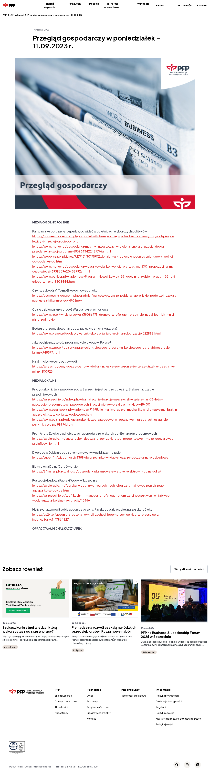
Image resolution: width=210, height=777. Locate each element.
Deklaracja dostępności (169, 701)
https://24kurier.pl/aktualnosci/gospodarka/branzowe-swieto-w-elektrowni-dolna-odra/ (96, 471)
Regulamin (161, 707)
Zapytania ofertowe (98, 707)
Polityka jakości (164, 724)
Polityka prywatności (167, 695)
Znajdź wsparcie (49, 5)
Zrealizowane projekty (99, 712)
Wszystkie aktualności (189, 569)
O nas (90, 695)
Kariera (160, 5)
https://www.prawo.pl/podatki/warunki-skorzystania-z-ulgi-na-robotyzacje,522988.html (96, 333)
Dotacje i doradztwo (66, 701)
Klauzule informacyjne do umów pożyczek (178, 718)
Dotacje (94, 3)
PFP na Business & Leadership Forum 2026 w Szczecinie (170, 635)
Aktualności (184, 5)
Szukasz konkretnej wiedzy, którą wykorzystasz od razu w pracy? (29, 629)
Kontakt (202, 5)
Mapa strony (61, 712)
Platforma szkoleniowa (111, 5)
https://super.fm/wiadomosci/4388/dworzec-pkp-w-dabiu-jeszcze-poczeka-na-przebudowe (100, 457)
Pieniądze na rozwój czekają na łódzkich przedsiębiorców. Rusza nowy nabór (104, 629)
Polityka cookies (165, 712)
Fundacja (143, 3)
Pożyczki (75, 3)
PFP (4, 15)
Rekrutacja (92, 701)
